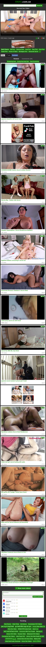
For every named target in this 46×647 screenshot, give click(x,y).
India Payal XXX (20, 636)
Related (16, 59)
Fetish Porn (4, 51)
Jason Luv (35, 629)
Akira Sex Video (12, 629)
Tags (18, 645)
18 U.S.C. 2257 (29, 645)
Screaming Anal (11, 61)
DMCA (22, 645)
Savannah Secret (33, 51)
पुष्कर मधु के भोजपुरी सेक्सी (7, 626)
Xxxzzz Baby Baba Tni (39, 626)
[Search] (19, 5)
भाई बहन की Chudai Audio (24, 629)
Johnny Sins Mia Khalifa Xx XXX (35, 636)
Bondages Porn (23, 51)
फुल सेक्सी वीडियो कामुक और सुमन (23, 626)
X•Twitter (8, 55)
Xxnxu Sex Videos (27, 641)
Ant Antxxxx (23, 624)
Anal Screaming (34, 61)
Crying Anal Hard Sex (23, 61)
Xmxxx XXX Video (12, 634)
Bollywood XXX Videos (33, 634)
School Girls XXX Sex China (25, 638)
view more (23, 616)
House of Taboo (13, 51)
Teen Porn (35, 49)
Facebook (14, 55)
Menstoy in (39, 631)
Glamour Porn (20, 49)
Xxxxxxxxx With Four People (27, 631)
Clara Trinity (15, 624)
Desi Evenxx (7, 624)
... (39, 51)
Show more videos (23, 588)
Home (14, 645)
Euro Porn (42, 49)
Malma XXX (37, 638)
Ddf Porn (12, 49)
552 (43, 38)
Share (3, 55)
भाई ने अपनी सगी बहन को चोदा (11, 631)
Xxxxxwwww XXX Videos (35, 624)
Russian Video (22, 634)
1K (37, 38)
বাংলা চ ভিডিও (37, 641)
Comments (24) (27, 59)
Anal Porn (28, 49)
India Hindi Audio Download (12, 641)
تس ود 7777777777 (11, 638)
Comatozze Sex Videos (8, 636)
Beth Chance (5, 49)
